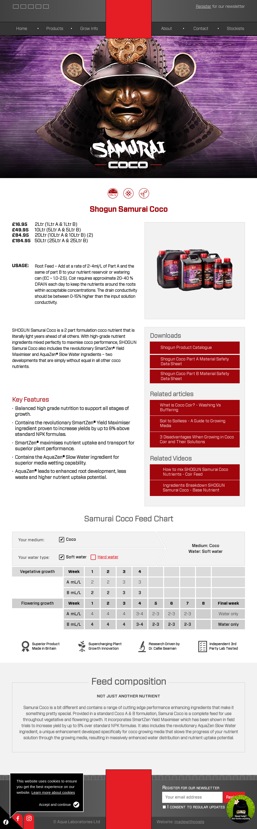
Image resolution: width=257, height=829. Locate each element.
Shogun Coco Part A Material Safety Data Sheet (195, 361)
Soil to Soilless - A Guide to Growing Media (192, 423)
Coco (71, 539)
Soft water (76, 557)
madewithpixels (189, 822)
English (16, 7)
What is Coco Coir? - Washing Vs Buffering (190, 407)
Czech (31, 7)
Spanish (23, 7)
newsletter (220, 7)
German (38, 7)
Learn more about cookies (53, 792)
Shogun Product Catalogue (186, 348)
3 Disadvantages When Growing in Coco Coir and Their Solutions (197, 439)
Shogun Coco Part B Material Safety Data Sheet (195, 376)
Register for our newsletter (190, 787)
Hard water (108, 557)
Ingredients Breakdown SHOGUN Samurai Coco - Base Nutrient (194, 487)
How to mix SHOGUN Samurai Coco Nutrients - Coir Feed (195, 472)
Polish (46, 7)
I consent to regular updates (196, 806)
